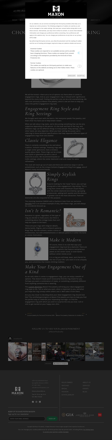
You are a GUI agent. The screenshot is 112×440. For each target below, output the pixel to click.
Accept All (81, 76)
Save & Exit (71, 76)
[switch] (79, 66)
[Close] (85, 4)
